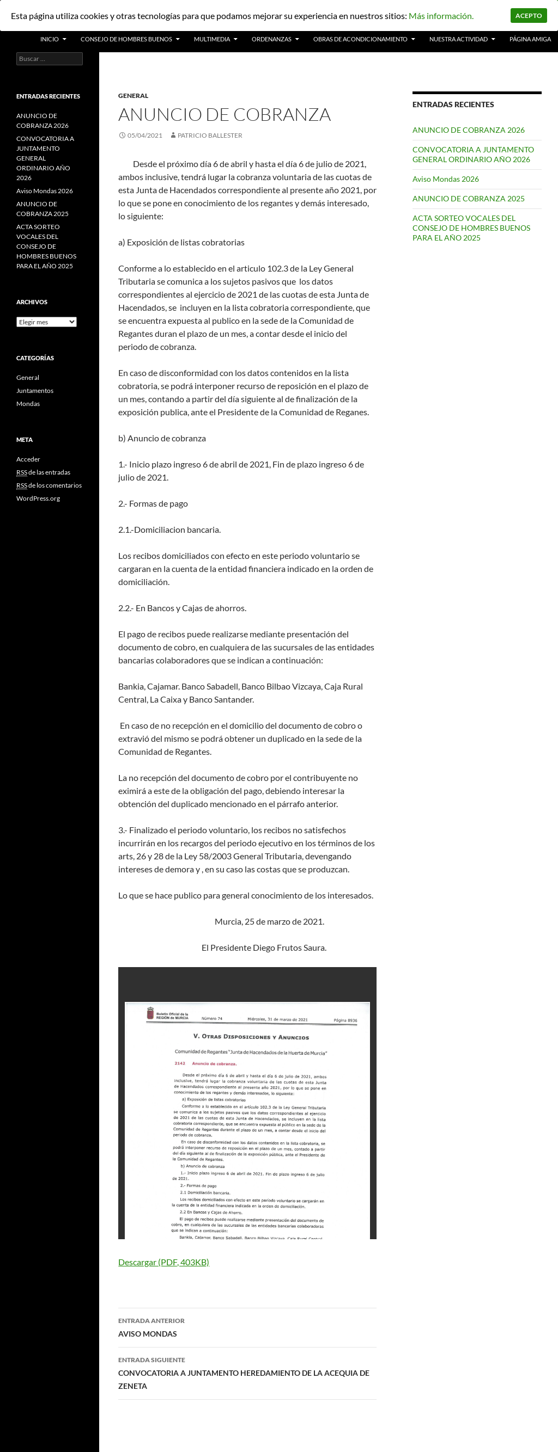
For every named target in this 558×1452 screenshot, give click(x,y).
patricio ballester (210, 135)
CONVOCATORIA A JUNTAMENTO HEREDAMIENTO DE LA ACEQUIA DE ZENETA (247, 1372)
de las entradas (43, 472)
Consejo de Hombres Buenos (126, 38)
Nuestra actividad (458, 38)
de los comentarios (49, 485)
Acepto (528, 15)
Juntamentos (34, 390)
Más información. (441, 15)
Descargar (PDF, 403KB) (163, 1262)
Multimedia (212, 38)
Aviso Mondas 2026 (446, 178)
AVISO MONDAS (247, 1326)
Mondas (28, 403)
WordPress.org (38, 498)
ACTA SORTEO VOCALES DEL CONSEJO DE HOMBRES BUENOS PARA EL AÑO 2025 (471, 227)
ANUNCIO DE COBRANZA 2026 (469, 129)
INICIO (49, 38)
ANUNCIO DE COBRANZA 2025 (469, 198)
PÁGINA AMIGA (530, 38)
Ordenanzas (272, 38)
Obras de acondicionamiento (360, 38)
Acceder (28, 459)
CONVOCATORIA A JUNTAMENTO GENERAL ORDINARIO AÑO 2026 (473, 154)
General (133, 95)
